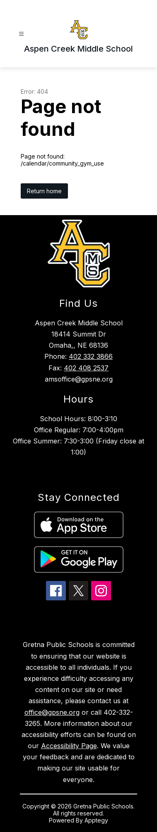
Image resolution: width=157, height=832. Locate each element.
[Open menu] (21, 34)
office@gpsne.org (52, 712)
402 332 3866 (91, 356)
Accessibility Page (69, 746)
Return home (44, 190)
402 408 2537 (86, 368)
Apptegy (96, 820)
